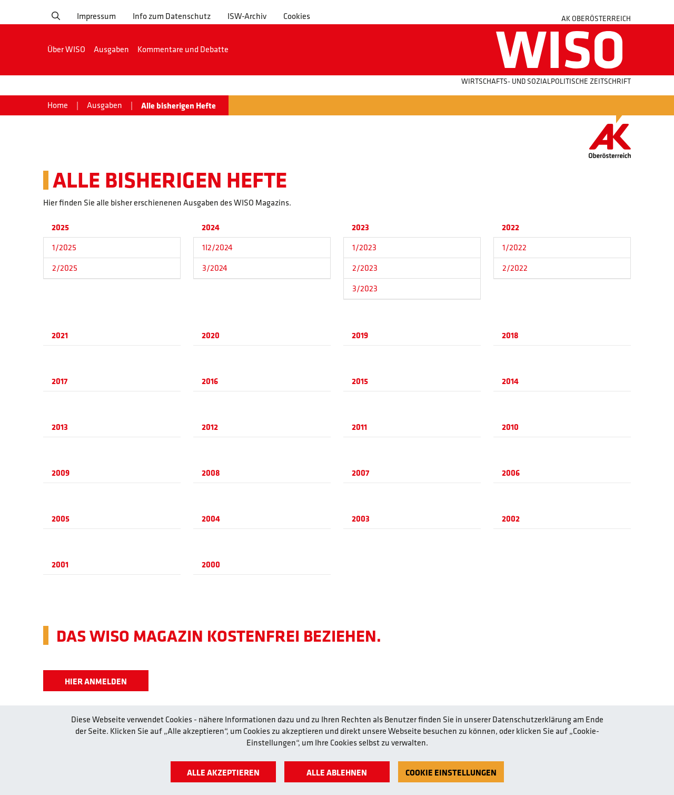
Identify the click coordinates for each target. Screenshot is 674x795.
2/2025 (64, 268)
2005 (61, 518)
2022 (510, 227)
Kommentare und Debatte (183, 49)
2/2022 (515, 268)
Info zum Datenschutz (172, 16)
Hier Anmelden (96, 681)
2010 (510, 427)
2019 (360, 335)
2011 (359, 427)
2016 (210, 381)
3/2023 (365, 288)
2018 (510, 335)
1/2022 (514, 247)
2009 (61, 472)
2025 (60, 227)
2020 (211, 335)
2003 (361, 518)
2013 (60, 427)
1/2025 (64, 247)
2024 (211, 227)
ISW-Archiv (246, 16)
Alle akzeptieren (223, 772)
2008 (211, 472)
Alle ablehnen (336, 772)
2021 (60, 335)
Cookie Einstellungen (451, 772)
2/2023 (365, 268)
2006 (511, 472)
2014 (510, 381)
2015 (360, 381)
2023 (360, 227)
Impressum (96, 16)
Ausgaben (111, 49)
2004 (211, 518)
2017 (59, 381)
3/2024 (214, 268)
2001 (60, 564)
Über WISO (66, 49)
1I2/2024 (217, 247)
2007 (360, 472)
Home (57, 105)
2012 (210, 427)
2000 (211, 564)
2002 (511, 518)
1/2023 (364, 247)
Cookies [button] (296, 16)
